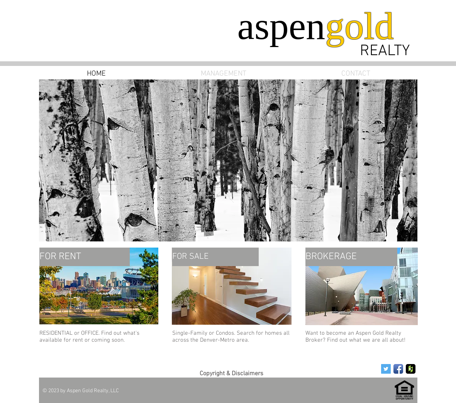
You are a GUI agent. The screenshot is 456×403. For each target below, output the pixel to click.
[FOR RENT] (84, 257)
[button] (228, 160)
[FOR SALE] (215, 257)
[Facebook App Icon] (398, 369)
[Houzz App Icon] (410, 369)
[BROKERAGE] (351, 257)
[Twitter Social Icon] (386, 369)
